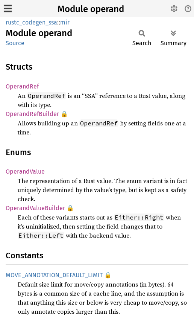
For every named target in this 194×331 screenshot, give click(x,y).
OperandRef (22, 86)
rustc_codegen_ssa (31, 22)
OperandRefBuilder (32, 113)
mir (65, 22)
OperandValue (25, 171)
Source (15, 43)
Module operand (91, 9)
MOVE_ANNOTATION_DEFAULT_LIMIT (54, 275)
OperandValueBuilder (35, 208)
